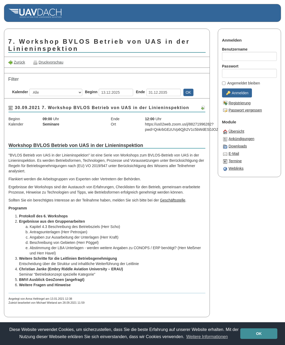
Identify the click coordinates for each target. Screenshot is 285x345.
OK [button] (259, 333)
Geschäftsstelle (173, 200)
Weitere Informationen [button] (207, 336)
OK (188, 92)
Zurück (16, 62)
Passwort (230, 66)
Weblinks (233, 168)
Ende (140, 92)
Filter (13, 79)
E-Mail (231, 153)
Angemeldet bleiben (241, 83)
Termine (232, 161)
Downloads (235, 146)
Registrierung (237, 103)
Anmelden (237, 93)
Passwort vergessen (242, 110)
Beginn (91, 92)
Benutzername (234, 49)
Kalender (20, 92)
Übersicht (233, 131)
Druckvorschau (48, 62)
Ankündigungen (238, 139)
